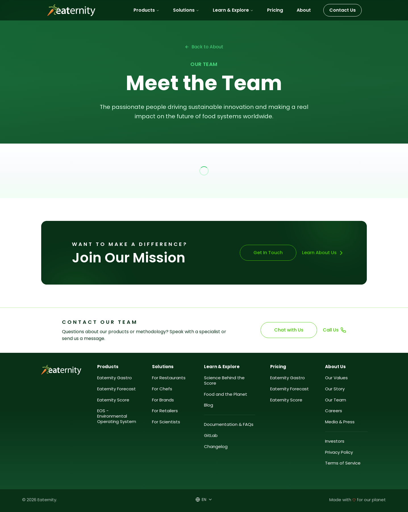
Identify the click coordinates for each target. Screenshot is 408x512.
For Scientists (166, 422)
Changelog (216, 446)
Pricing (275, 10)
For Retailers (165, 411)
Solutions (186, 10)
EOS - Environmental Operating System (116, 416)
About (304, 10)
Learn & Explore (233, 10)
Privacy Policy (339, 452)
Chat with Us (289, 330)
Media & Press (340, 422)
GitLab (211, 435)
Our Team (335, 400)
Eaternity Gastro (114, 378)
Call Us (334, 330)
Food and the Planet (225, 394)
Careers (333, 411)
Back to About (204, 46)
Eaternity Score (113, 400)
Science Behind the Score (224, 380)
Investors (334, 441)
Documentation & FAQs (228, 424)
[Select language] (204, 499)
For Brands (163, 400)
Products (146, 10)
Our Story (335, 389)
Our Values (336, 378)
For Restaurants (169, 378)
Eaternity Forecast (116, 389)
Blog (208, 405)
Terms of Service (343, 463)
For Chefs (162, 389)
